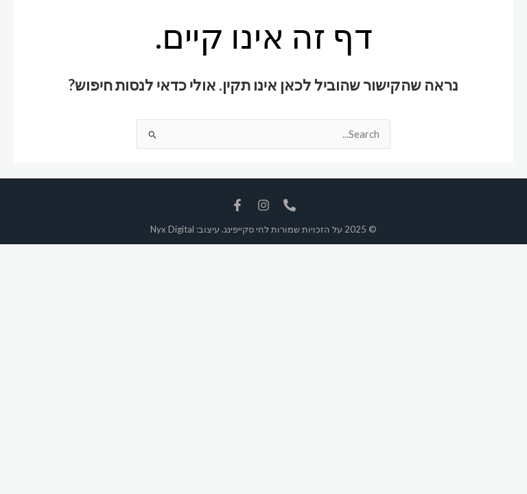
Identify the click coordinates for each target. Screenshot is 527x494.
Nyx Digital (172, 229)
